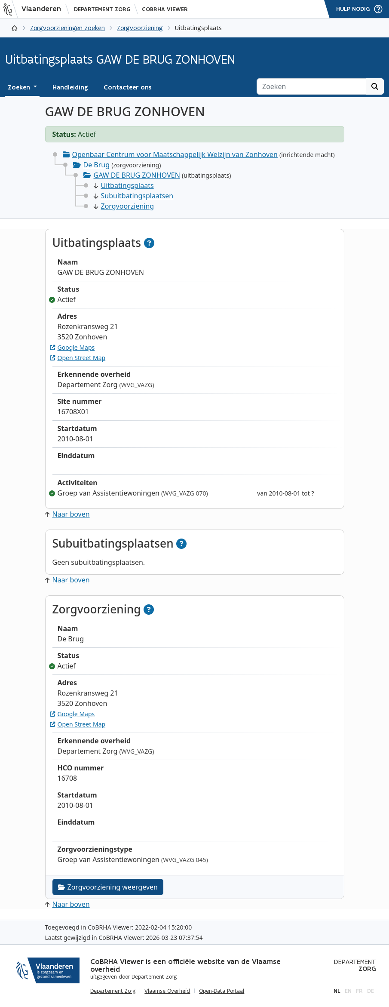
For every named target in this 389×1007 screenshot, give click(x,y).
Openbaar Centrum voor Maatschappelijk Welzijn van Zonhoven (175, 154)
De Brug (96, 164)
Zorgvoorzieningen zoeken (67, 28)
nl (337, 991)
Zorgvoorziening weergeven (108, 887)
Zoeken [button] (20, 87)
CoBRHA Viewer (165, 9)
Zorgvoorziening (140, 28)
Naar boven (67, 514)
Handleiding (70, 87)
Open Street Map (78, 358)
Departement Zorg (102, 9)
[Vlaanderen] (35, 9)
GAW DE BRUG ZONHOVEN (137, 175)
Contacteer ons (127, 87)
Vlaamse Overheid (167, 991)
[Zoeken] (311, 86)
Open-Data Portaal (221, 991)
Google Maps (72, 347)
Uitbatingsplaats (124, 185)
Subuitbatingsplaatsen (134, 195)
